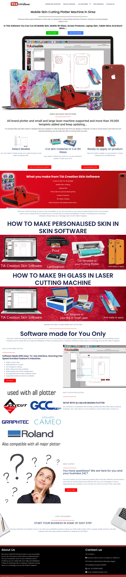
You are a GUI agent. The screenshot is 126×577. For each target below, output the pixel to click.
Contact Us (110, 4)
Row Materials (98, 4)
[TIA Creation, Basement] (63, 561)
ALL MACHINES (83, 4)
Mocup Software (69, 4)
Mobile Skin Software (52, 4)
